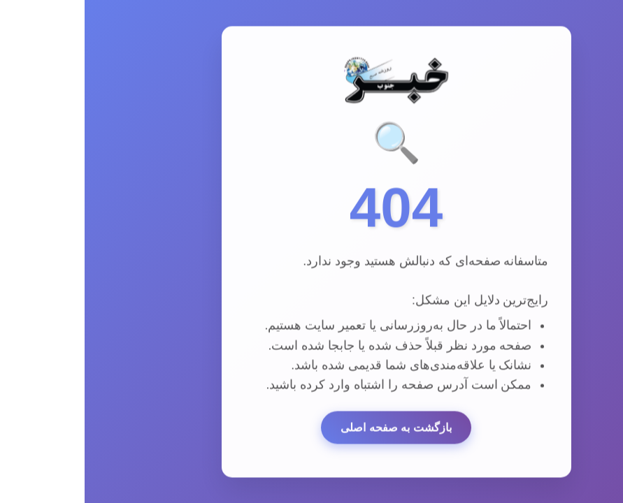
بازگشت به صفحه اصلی (311, 429)
